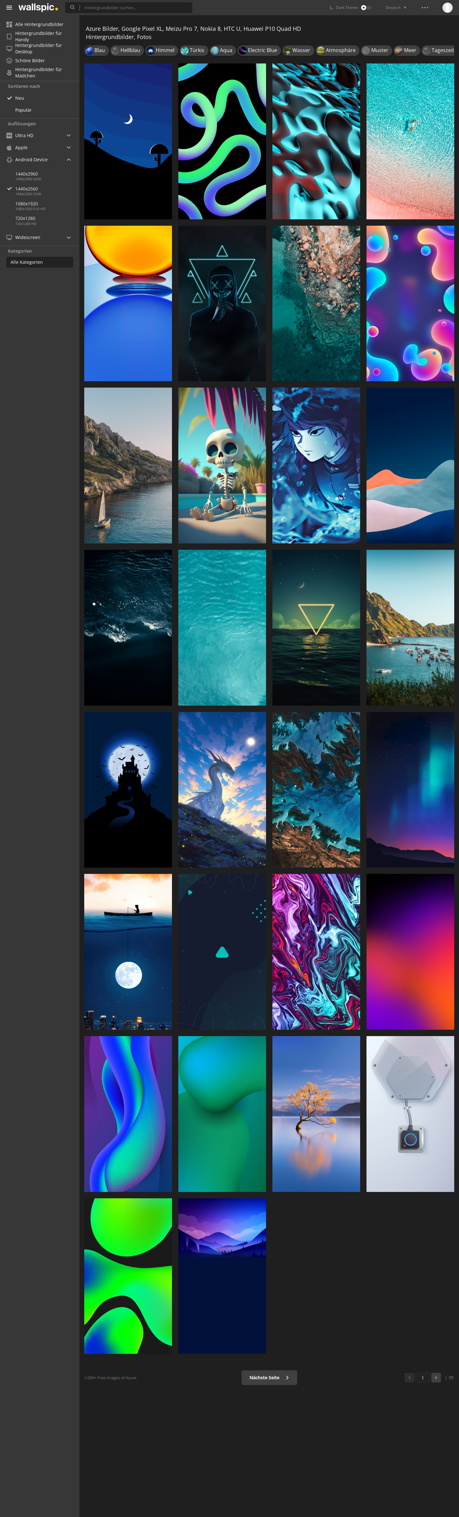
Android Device (27, 159)
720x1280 (25, 218)
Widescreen (23, 237)
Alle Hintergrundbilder (35, 24)
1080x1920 (26, 203)
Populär (23, 110)
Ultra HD (19, 135)
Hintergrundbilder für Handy (34, 36)
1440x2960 (26, 173)
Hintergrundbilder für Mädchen (34, 73)
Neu (19, 98)
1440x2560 (47, 188)
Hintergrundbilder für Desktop (34, 49)
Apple (17, 147)
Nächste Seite (269, 1377)
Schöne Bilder (25, 60)
